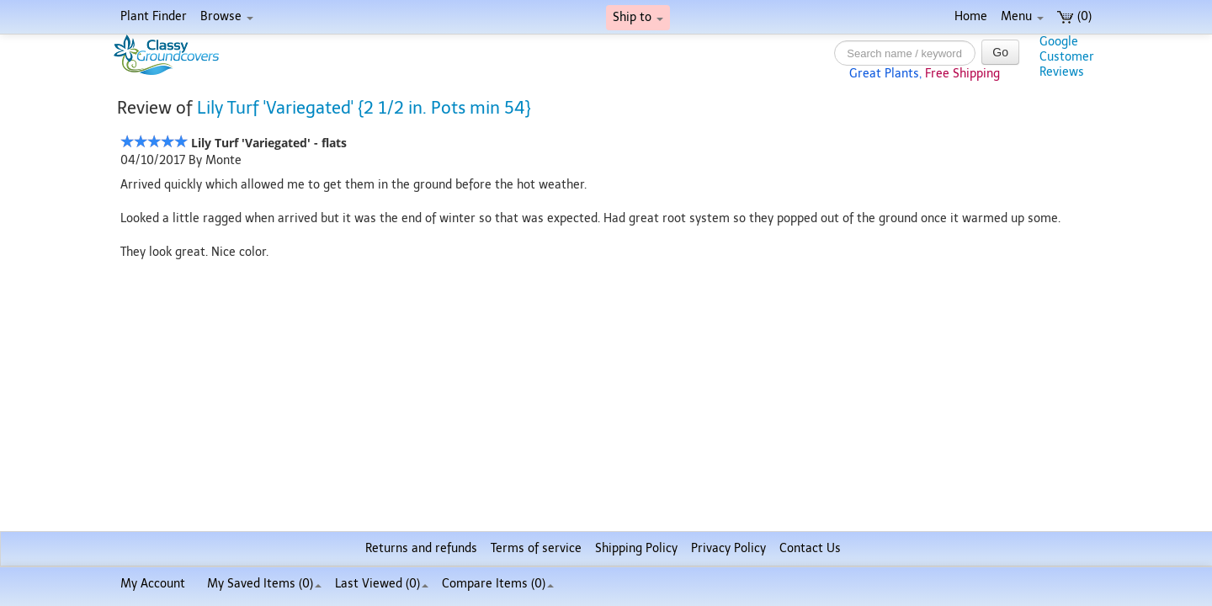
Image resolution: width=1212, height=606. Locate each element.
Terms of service (536, 548)
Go (1000, 52)
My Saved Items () (264, 584)
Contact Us (810, 548)
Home (970, 16)
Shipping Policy (636, 548)
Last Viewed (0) (381, 584)
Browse (226, 16)
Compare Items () (498, 584)
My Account (152, 584)
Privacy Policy (728, 548)
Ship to (638, 17)
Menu (1022, 16)
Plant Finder (153, 16)
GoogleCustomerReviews (1066, 57)
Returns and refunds (421, 548)
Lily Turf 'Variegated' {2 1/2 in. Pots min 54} (364, 108)
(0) (1074, 16)
